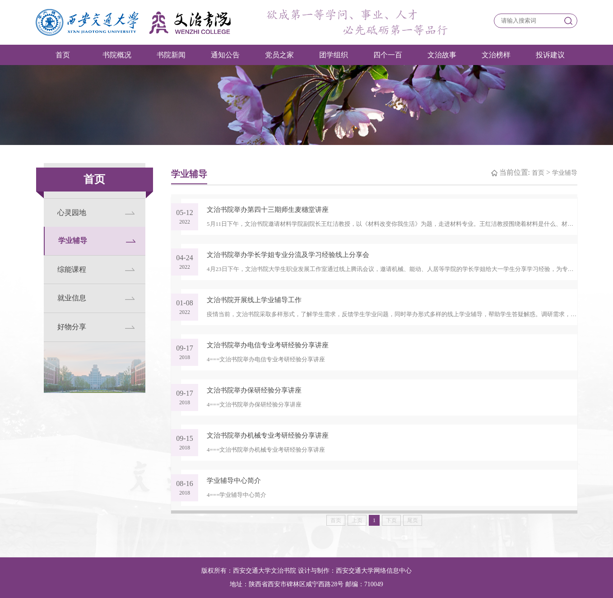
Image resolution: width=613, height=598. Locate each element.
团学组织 (333, 55)
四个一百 (387, 55)
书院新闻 (171, 55)
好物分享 (71, 327)
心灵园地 (71, 212)
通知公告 (225, 55)
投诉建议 (550, 55)
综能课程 (71, 269)
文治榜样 (496, 55)
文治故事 (441, 55)
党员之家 (279, 55)
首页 (63, 55)
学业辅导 (72, 240)
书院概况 (116, 55)
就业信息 (71, 298)
